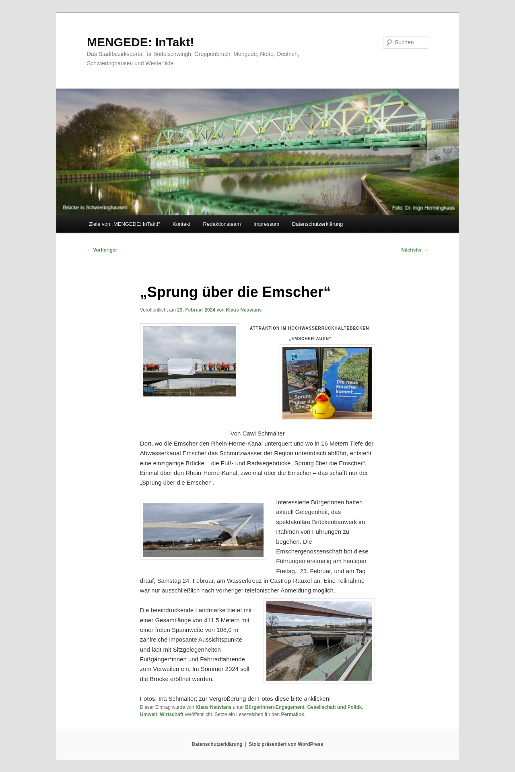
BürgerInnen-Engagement (274, 707)
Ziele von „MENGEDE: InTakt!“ (124, 224)
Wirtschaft (171, 714)
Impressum (266, 224)
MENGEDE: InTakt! (140, 42)
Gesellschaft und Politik (334, 707)
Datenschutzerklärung (317, 224)
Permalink (292, 714)
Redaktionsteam (222, 224)
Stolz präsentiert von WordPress (286, 744)
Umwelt (148, 714)
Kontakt (181, 224)
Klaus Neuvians (244, 310)
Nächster (414, 250)
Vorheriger (102, 250)
